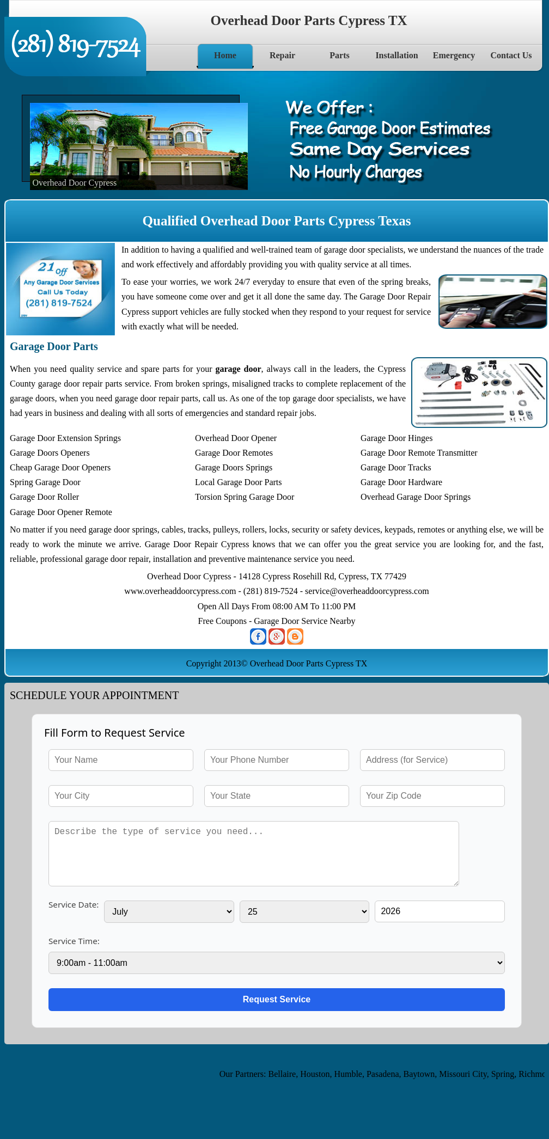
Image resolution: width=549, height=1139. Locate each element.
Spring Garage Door (45, 482)
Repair (282, 55)
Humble (351, 1074)
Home (225, 55)
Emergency (454, 55)
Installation (396, 55)
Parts (339, 55)
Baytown (422, 1074)
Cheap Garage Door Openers (60, 467)
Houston (318, 1074)
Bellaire (285, 1074)
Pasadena (386, 1074)
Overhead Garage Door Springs (416, 496)
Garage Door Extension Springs (65, 438)
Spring (505, 1074)
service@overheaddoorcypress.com (367, 591)
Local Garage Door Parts (238, 482)
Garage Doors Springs (233, 467)
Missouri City (466, 1074)
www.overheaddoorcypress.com (180, 591)
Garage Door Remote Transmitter (419, 452)
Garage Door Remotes (234, 452)
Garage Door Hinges (396, 438)
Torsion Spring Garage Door (244, 496)
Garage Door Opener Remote (61, 512)
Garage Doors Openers (50, 452)
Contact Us (511, 55)
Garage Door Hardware (401, 482)
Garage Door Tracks (396, 467)
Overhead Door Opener (236, 438)
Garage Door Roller (44, 496)
